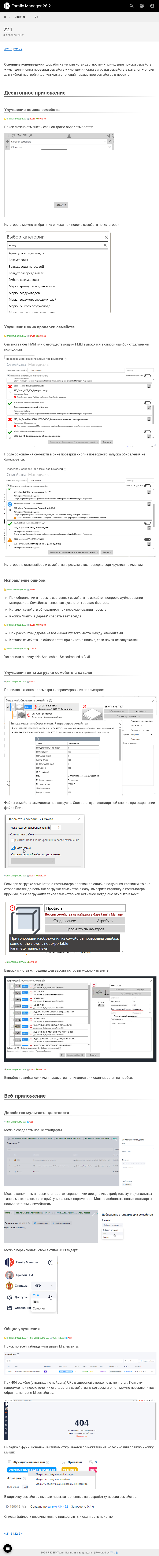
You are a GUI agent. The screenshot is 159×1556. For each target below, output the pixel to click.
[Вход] (152, 6)
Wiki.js (114, 1552)
